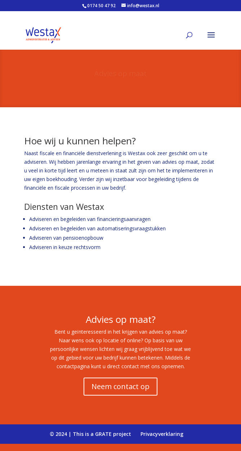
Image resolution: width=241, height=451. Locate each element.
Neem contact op (120, 386)
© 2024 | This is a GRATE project (90, 433)
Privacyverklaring (161, 433)
